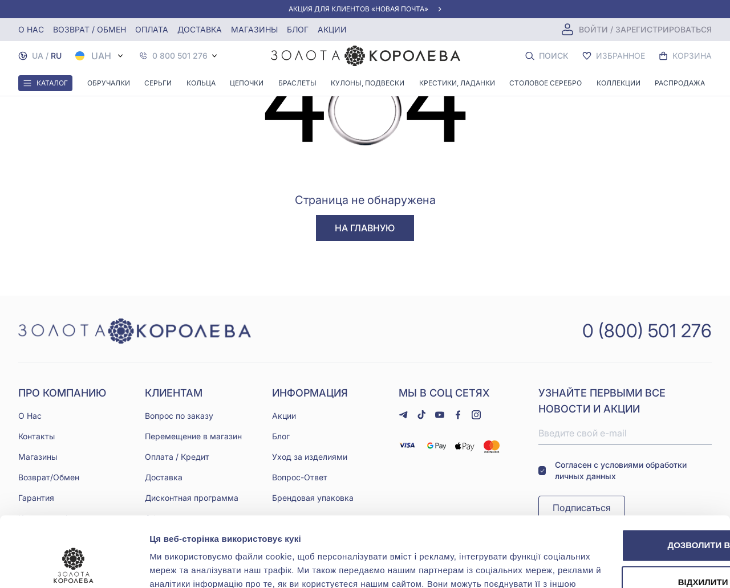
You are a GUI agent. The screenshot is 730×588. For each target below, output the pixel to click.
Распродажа (680, 83)
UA (37, 55)
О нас (31, 29)
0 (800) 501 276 (647, 331)
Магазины (254, 29)
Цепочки (246, 83)
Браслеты (297, 83)
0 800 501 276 (180, 56)
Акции (332, 29)
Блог (298, 29)
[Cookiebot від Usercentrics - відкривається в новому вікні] (74, 565)
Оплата (151, 29)
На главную (365, 228)
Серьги (158, 83)
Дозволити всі (634, 468)
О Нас (30, 415)
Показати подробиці (192, 565)
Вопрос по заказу (179, 415)
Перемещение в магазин (193, 436)
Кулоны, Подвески (367, 83)
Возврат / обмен (89, 29)
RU (56, 55)
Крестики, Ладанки (457, 83)
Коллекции (618, 83)
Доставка (199, 29)
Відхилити (635, 505)
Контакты (36, 436)
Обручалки (108, 83)
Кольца (201, 83)
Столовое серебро (545, 83)
